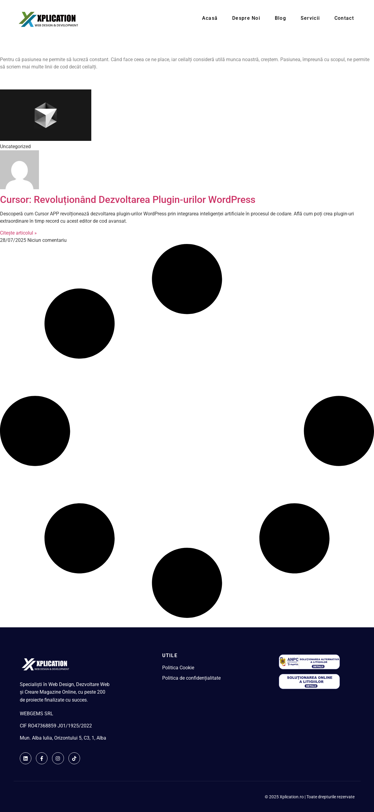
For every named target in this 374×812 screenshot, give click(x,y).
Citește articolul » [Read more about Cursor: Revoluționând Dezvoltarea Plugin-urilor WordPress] (18, 233)
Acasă (223, 19)
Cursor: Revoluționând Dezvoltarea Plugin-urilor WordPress (127, 199)
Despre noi (257, 19)
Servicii (316, 19)
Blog (288, 19)
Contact (347, 19)
